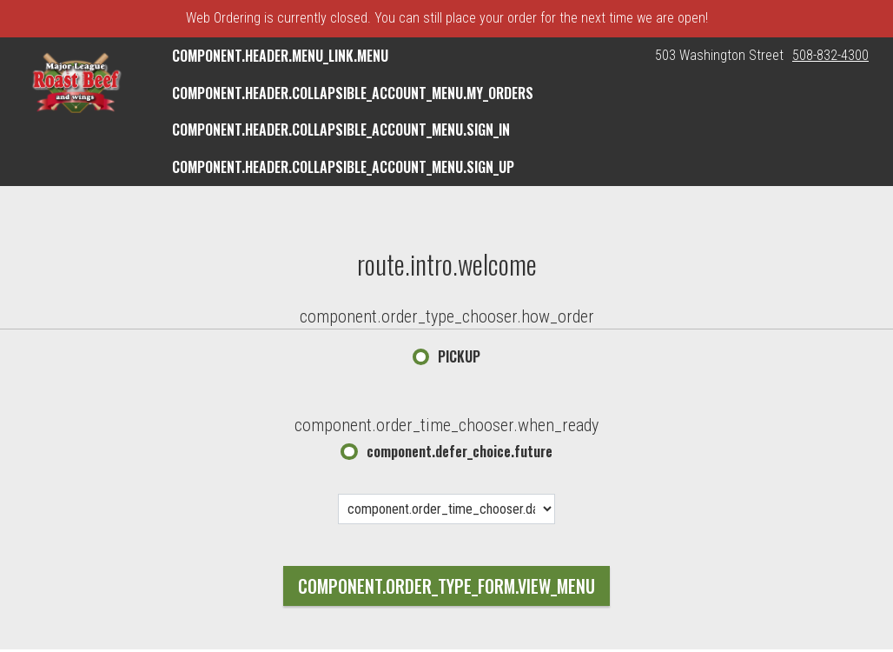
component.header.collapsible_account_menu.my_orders (352, 93)
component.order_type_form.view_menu (446, 586)
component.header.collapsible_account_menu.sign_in (341, 129)
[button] (76, 82)
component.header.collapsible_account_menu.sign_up (343, 166)
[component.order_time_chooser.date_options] (446, 509)
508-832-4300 (830, 55)
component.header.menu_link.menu (280, 55)
